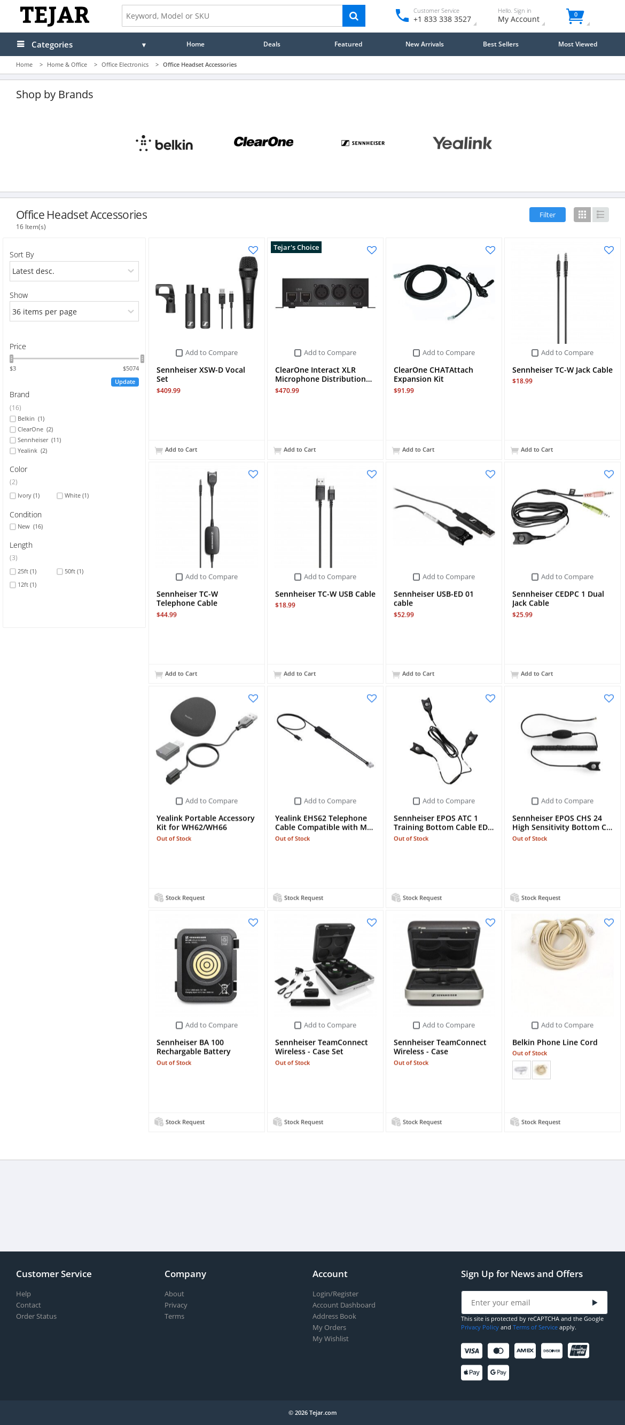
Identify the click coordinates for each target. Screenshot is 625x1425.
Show (19, 295)
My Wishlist (330, 1338)
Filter (548, 214)
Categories (52, 44)
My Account (528, 17)
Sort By (22, 254)
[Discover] (553, 1351)
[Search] (353, 16)
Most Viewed (577, 44)
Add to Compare (211, 352)
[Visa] (473, 1351)
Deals (271, 44)
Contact (28, 1305)
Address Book (334, 1316)
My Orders (329, 1327)
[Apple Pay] (473, 1373)
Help (23, 1293)
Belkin (31, 418)
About (174, 1293)
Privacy (176, 1305)
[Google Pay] (500, 1373)
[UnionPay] (580, 1351)
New (30, 526)
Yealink (32, 450)
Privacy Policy (480, 1327)
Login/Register (335, 1293)
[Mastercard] (500, 1351)
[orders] (74, 271)
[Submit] (595, 1303)
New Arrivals (424, 44)
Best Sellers (501, 44)
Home (195, 44)
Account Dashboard (344, 1305)
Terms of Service (535, 1327)
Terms (174, 1316)
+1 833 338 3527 (441, 19)
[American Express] (527, 1351)
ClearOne (35, 429)
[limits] (74, 311)
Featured (348, 44)
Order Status (36, 1316)
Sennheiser (39, 440)
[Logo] (54, 24)
